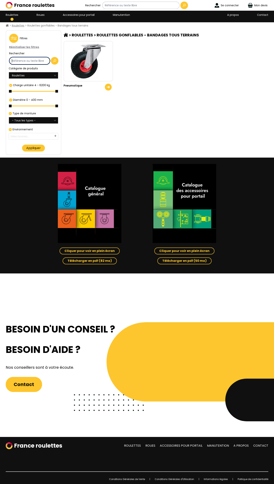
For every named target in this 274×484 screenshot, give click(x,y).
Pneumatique (73, 85)
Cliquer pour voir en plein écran (90, 251)
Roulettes (12, 15)
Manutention (121, 15)
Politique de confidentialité (253, 479)
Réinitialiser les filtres (24, 47)
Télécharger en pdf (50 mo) (184, 261)
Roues (41, 15)
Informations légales (216, 479)
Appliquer (33, 148)
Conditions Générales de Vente (127, 479)
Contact (262, 15)
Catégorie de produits (23, 68)
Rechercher (93, 5)
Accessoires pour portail (79, 15)
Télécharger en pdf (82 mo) (90, 261)
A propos (233, 15)
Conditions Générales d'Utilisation (174, 479)
